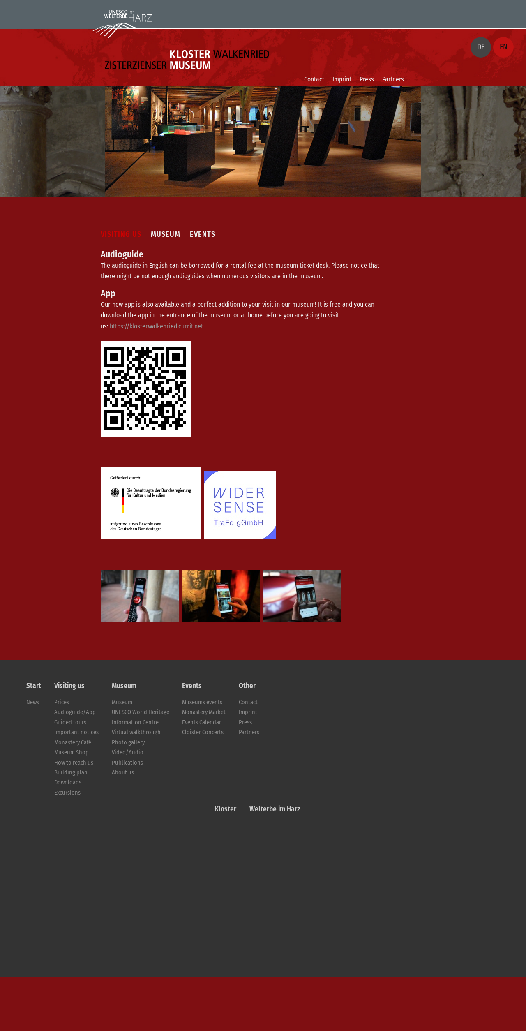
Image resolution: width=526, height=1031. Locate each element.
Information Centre (135, 722)
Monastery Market (204, 712)
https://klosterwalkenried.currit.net (156, 326)
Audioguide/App (75, 712)
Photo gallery (128, 742)
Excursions (67, 792)
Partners (393, 79)
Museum (122, 702)
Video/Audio (127, 752)
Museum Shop (71, 752)
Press (367, 79)
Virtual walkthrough (136, 732)
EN (504, 46)
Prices (61, 702)
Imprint (341, 79)
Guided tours (70, 722)
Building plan (71, 772)
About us (123, 772)
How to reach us (73, 762)
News (32, 702)
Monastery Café (72, 742)
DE (480, 46)
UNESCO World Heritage (140, 712)
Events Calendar (201, 722)
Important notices (76, 732)
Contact (314, 79)
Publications (127, 762)
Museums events (202, 702)
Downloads (67, 782)
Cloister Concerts (203, 732)
